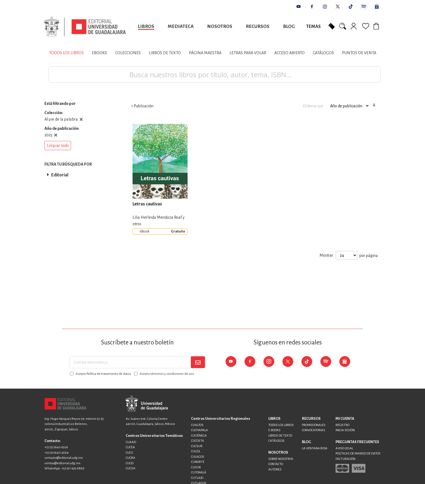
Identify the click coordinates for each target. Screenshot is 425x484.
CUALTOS (197, 425)
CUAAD (131, 442)
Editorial (59, 175)
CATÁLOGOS (276, 441)
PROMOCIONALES (314, 425)
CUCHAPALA (199, 430)
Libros (146, 26)
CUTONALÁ (198, 472)
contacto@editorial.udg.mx (63, 458)
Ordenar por (313, 106)
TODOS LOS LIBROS (281, 425)
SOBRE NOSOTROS (280, 459)
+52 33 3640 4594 (56, 452)
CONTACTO (275, 464)
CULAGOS (197, 457)
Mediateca (181, 26)
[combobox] (214, 74)
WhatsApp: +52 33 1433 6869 (64, 468)
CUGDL (195, 451)
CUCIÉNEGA (199, 435)
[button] (57, 145)
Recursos (257, 26)
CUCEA (130, 447)
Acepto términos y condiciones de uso (167, 374)
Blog (289, 26)
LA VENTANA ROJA (314, 448)
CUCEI (130, 463)
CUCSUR (196, 446)
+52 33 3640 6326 (56, 447)
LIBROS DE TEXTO (280, 435)
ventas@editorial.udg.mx (62, 463)
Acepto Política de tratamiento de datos (103, 374)
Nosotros (219, 26)
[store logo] (85, 27)
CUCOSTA (197, 441)
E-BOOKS (274, 430)
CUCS (129, 452)
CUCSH (130, 468)
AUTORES (275, 469)
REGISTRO (342, 425)
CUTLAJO (197, 478)
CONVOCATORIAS (313, 430)
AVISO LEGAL (344, 448)
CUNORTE (197, 462)
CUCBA (130, 458)
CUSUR (196, 467)
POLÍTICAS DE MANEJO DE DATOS (358, 453)
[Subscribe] (198, 362)
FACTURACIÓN (345, 459)
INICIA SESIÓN (345, 430)
